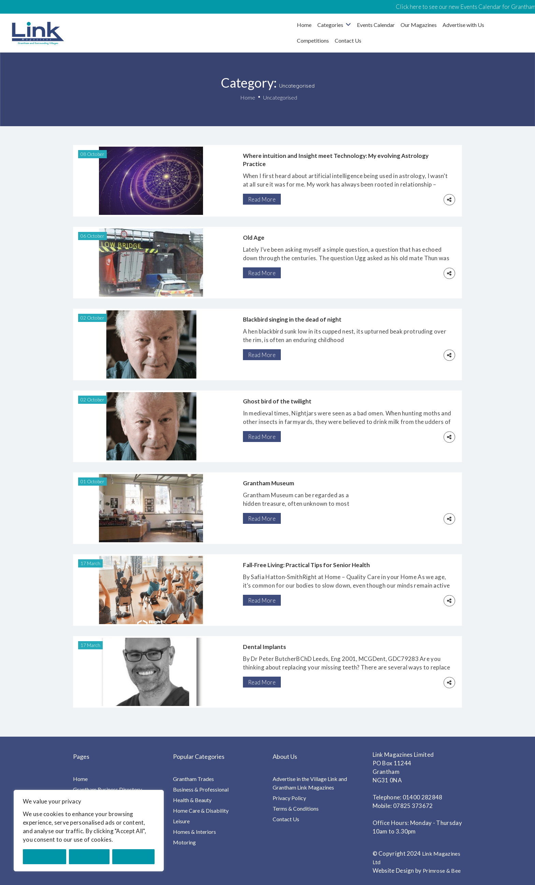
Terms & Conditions (296, 808)
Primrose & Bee (442, 870)
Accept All (133, 856)
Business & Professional (201, 789)
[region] (89, 830)
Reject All (89, 856)
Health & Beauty (192, 800)
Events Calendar (376, 24)
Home (304, 24)
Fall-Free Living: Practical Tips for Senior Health (306, 565)
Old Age (253, 237)
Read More (262, 199)
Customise (44, 856)
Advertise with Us (463, 24)
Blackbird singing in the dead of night (292, 319)
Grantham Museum (268, 483)
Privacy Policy (289, 798)
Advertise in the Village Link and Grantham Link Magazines (310, 783)
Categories (330, 24)
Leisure (181, 821)
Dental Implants (264, 646)
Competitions (313, 40)
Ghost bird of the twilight (277, 401)
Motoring (184, 842)
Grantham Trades (193, 779)
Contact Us (348, 40)
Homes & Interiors (194, 831)
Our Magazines (419, 24)
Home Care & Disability (201, 810)
